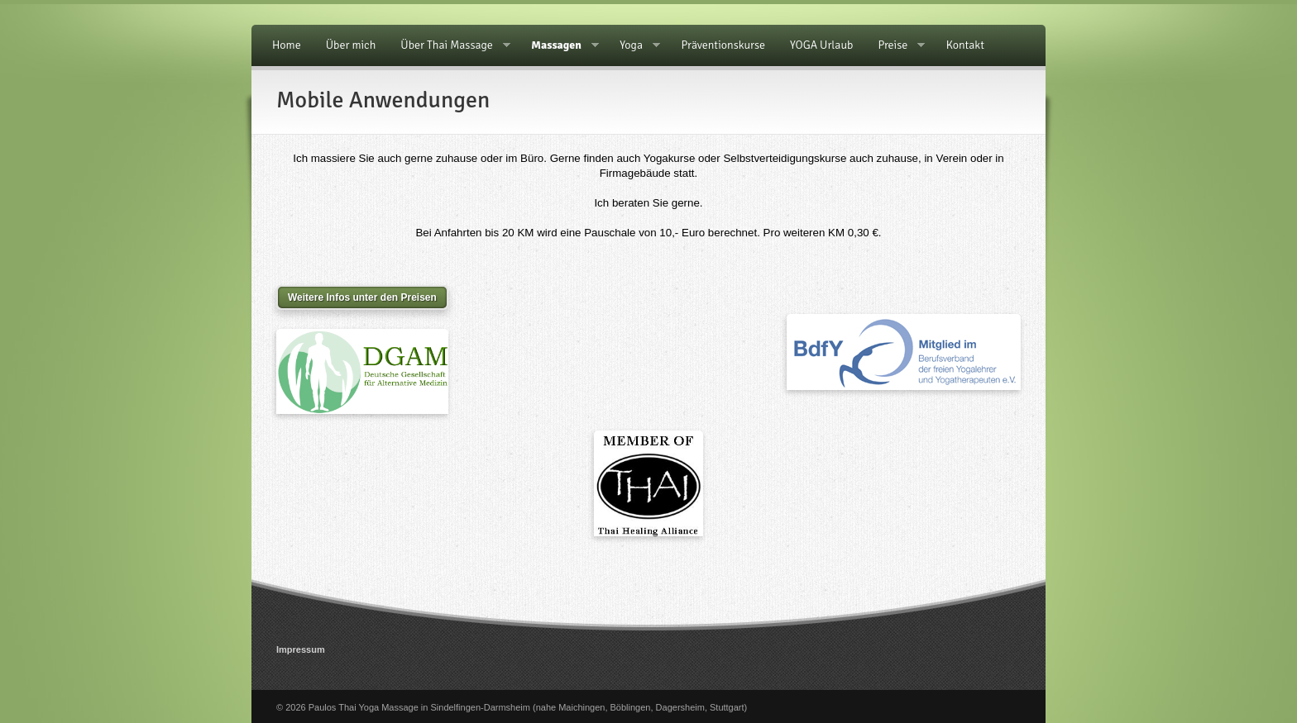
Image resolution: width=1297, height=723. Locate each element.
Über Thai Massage (449, 45)
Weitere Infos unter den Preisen (362, 297)
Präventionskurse (724, 45)
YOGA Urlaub (821, 45)
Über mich (351, 45)
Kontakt (965, 45)
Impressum (300, 649)
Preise (895, 45)
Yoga (633, 45)
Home (286, 45)
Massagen (559, 45)
